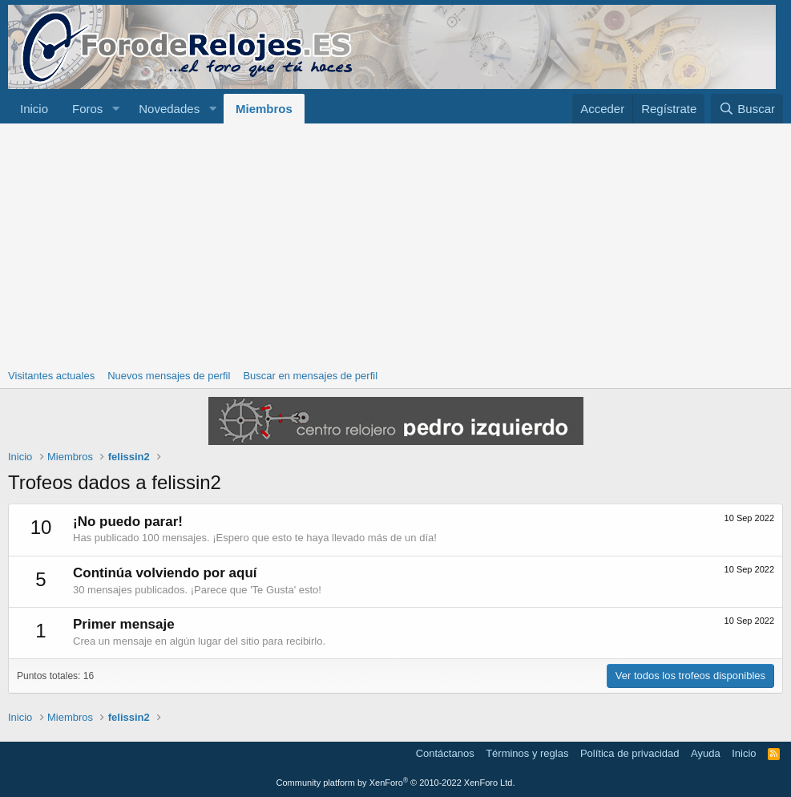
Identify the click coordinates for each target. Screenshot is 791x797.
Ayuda (705, 753)
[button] (115, 108)
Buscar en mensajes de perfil (310, 376)
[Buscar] (747, 108)
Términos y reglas (527, 753)
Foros (87, 108)
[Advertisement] (395, 243)
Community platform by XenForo (395, 782)
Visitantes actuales (51, 376)
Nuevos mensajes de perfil (168, 376)
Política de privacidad (630, 753)
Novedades (169, 108)
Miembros (264, 108)
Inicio (34, 108)
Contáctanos (445, 753)
